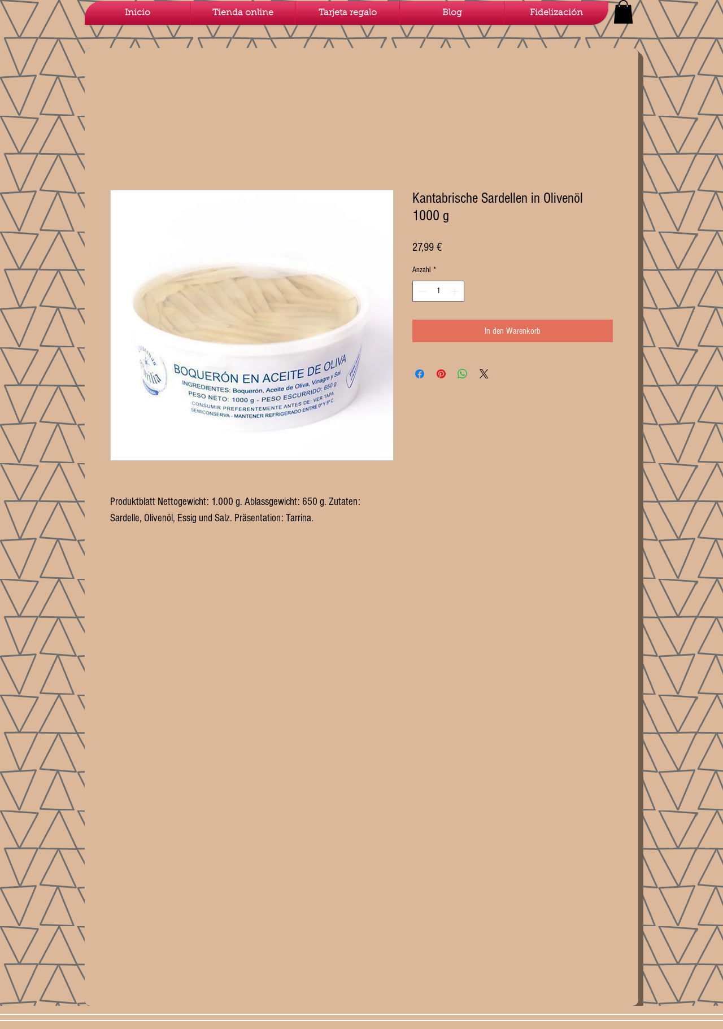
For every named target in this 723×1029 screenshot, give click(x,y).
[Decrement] (421, 291)
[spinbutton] (438, 291)
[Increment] (455, 291)
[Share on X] (484, 374)
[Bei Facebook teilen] (419, 374)
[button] (623, 12)
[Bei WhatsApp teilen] (462, 374)
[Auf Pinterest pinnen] (441, 374)
